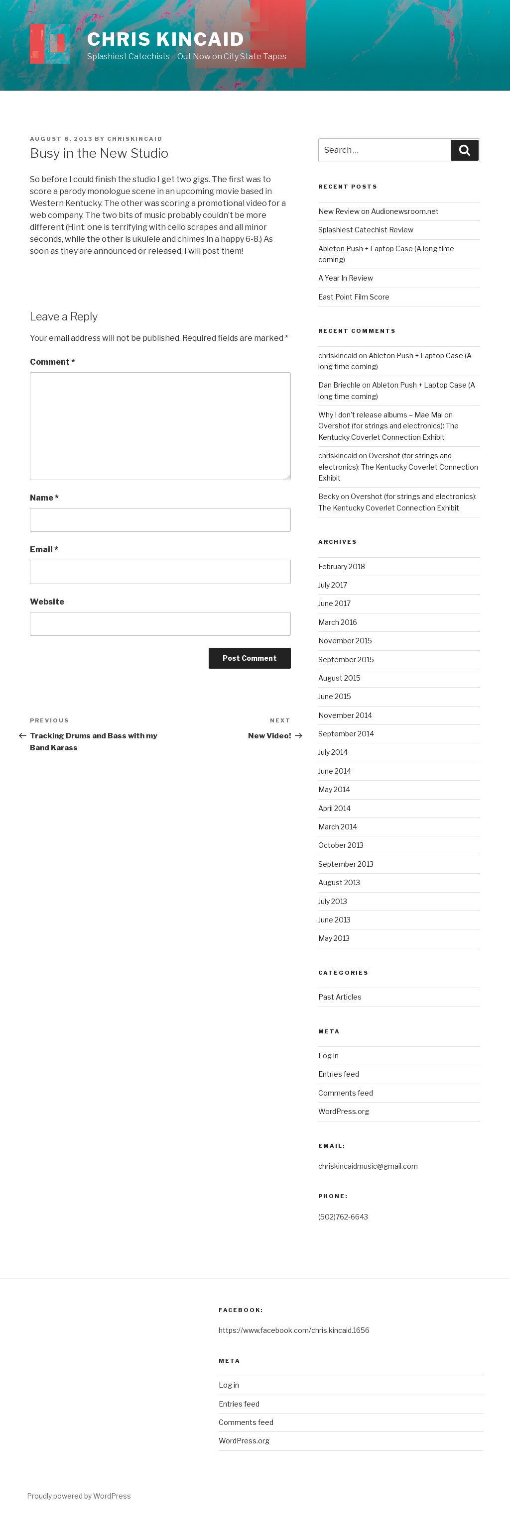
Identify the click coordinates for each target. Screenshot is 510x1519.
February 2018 (341, 566)
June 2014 (334, 771)
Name (44, 498)
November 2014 (345, 715)
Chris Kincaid (166, 39)
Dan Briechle (339, 385)
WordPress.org (343, 1111)
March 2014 (337, 826)
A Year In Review (345, 278)
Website (47, 602)
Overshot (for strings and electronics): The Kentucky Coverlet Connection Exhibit (398, 466)
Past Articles (340, 997)
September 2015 (346, 659)
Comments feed (345, 1093)
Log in (328, 1055)
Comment (52, 362)
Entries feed (338, 1074)
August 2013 (339, 882)
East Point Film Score (353, 297)
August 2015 (339, 678)
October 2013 (341, 845)
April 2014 (334, 808)
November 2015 (345, 640)
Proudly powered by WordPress (79, 1496)
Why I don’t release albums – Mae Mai (380, 414)
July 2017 (332, 585)
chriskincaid (135, 138)
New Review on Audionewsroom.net (378, 211)
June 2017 (334, 603)
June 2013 (334, 919)
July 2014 (333, 752)
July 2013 (332, 901)
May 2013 (334, 938)
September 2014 (346, 733)
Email (44, 549)
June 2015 (334, 696)
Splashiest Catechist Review (365, 229)
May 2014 (334, 789)
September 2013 (346, 864)
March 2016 (337, 622)
